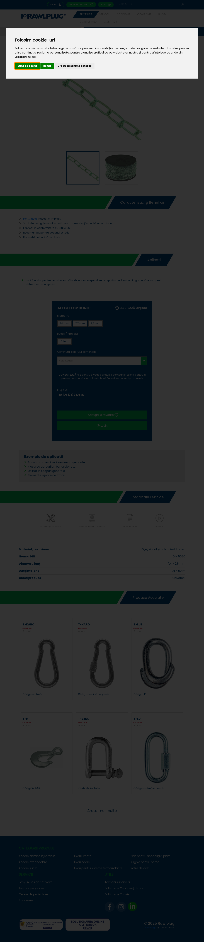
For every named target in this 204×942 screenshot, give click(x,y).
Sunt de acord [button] (27, 66)
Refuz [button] (47, 66)
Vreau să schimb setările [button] (75, 66)
